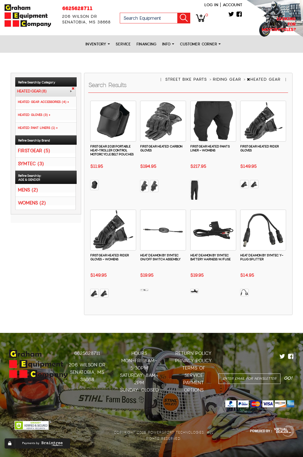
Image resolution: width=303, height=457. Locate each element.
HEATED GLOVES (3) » (33, 115)
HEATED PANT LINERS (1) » (36, 128)
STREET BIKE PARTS (187, 79)
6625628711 (77, 8)
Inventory (97, 44)
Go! (183, 18)
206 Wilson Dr (87, 365)
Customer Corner (200, 44)
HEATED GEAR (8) (32, 91)
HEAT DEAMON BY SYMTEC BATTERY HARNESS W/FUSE (210, 257)
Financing (146, 44)
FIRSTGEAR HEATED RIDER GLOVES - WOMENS (109, 257)
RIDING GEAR (228, 79)
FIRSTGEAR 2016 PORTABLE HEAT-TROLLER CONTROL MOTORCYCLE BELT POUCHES (112, 150)
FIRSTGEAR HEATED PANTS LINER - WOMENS (210, 148)
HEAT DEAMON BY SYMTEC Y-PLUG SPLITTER (261, 257)
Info (168, 44)
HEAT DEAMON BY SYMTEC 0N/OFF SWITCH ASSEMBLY (160, 257)
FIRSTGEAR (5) (34, 150)
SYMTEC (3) (31, 163)
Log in (211, 4)
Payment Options (193, 386)
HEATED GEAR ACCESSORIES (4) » (42, 102)
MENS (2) (28, 189)
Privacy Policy (193, 361)
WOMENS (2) (32, 202)
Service (123, 44)
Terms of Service (193, 371)
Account (232, 4)
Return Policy (193, 353)
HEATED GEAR (264, 79)
